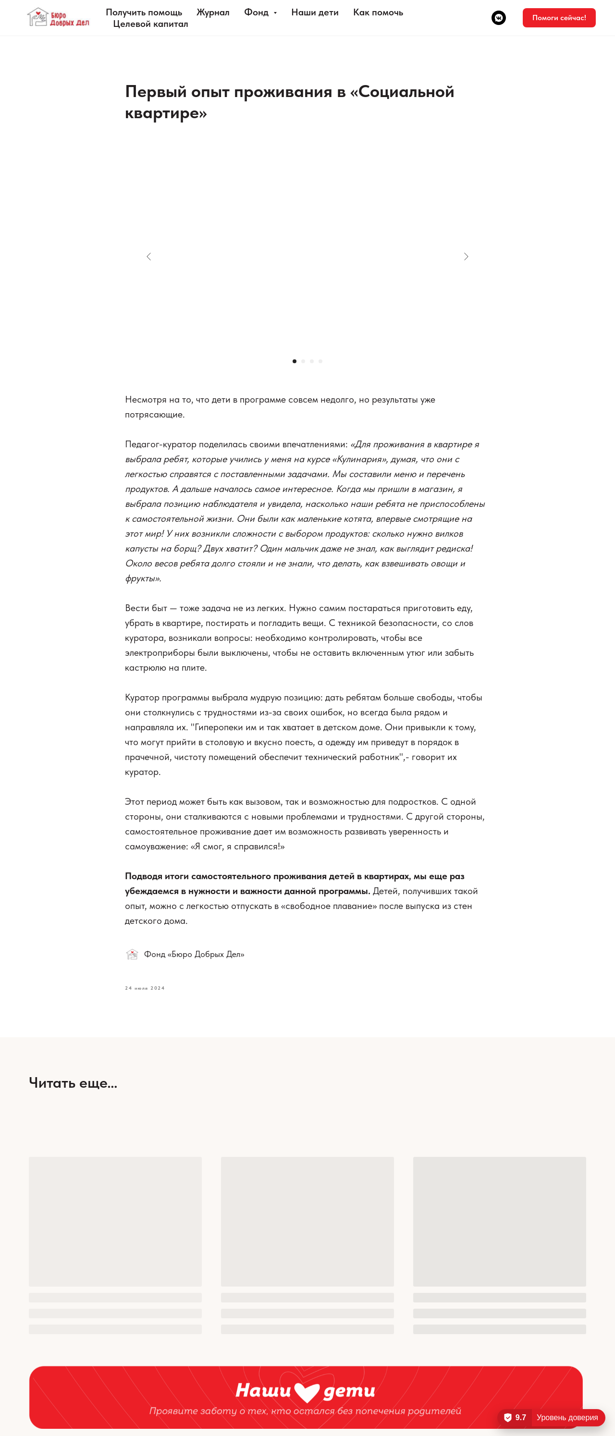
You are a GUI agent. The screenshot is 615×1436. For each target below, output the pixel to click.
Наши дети (315, 12)
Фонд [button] (257, 12)
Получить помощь (144, 12)
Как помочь (378, 12)
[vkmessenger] (499, 18)
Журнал (213, 12)
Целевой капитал (150, 23)
